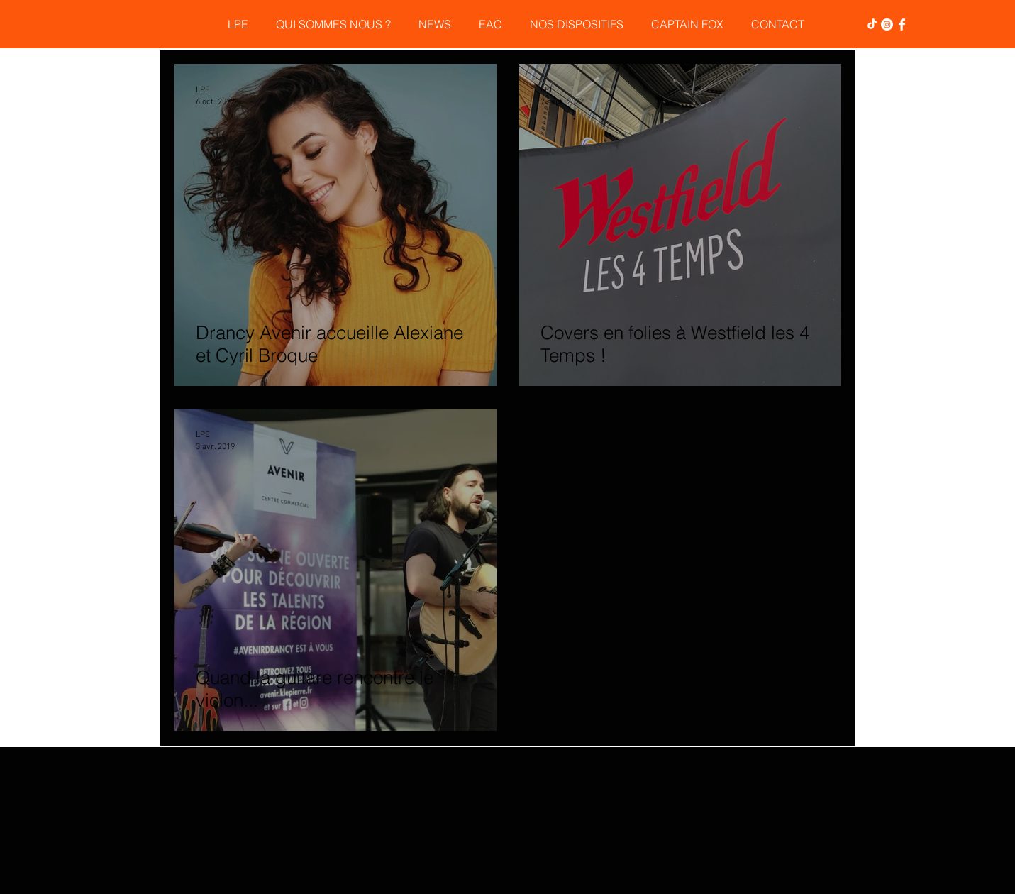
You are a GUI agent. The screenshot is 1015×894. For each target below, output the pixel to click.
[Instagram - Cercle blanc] (887, 24)
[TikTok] (872, 24)
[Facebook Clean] (902, 24)
